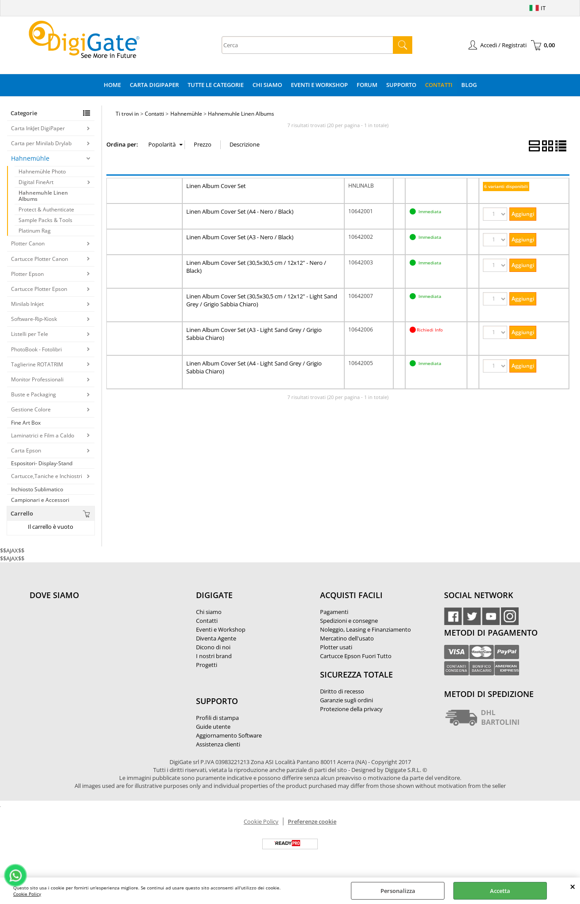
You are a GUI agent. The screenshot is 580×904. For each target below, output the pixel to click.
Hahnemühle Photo (42, 171)
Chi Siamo (267, 85)
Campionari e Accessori (40, 500)
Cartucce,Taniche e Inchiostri (46, 476)
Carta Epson (26, 450)
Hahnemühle (30, 158)
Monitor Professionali (37, 379)
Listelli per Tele (29, 334)
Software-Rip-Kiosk (34, 319)
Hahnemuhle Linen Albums (43, 195)
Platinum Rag (35, 230)
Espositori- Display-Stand (41, 463)
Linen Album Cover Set (216, 186)
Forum (367, 85)
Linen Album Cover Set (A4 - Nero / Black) (240, 211)
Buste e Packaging (33, 394)
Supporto (401, 85)
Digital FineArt (36, 182)
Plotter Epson (27, 274)
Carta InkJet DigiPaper (38, 128)
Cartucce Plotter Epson (39, 289)
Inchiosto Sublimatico (37, 489)
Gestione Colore (31, 409)
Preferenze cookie (312, 821)
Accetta (500, 891)
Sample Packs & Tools (45, 220)
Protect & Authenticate (46, 209)
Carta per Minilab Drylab (41, 143)
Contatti (438, 85)
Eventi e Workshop (319, 85)
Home (112, 85)
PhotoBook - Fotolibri (36, 349)
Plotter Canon (28, 243)
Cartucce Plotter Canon (39, 259)
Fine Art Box (26, 422)
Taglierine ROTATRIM (37, 364)
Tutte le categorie (216, 85)
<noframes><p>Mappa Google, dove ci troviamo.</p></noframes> (96, 654)
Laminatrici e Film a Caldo (42, 435)
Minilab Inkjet (27, 304)
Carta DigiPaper (154, 85)
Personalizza (397, 891)
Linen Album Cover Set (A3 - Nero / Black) (240, 237)
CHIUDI (573, 886)
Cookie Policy (27, 894)
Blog (469, 85)
